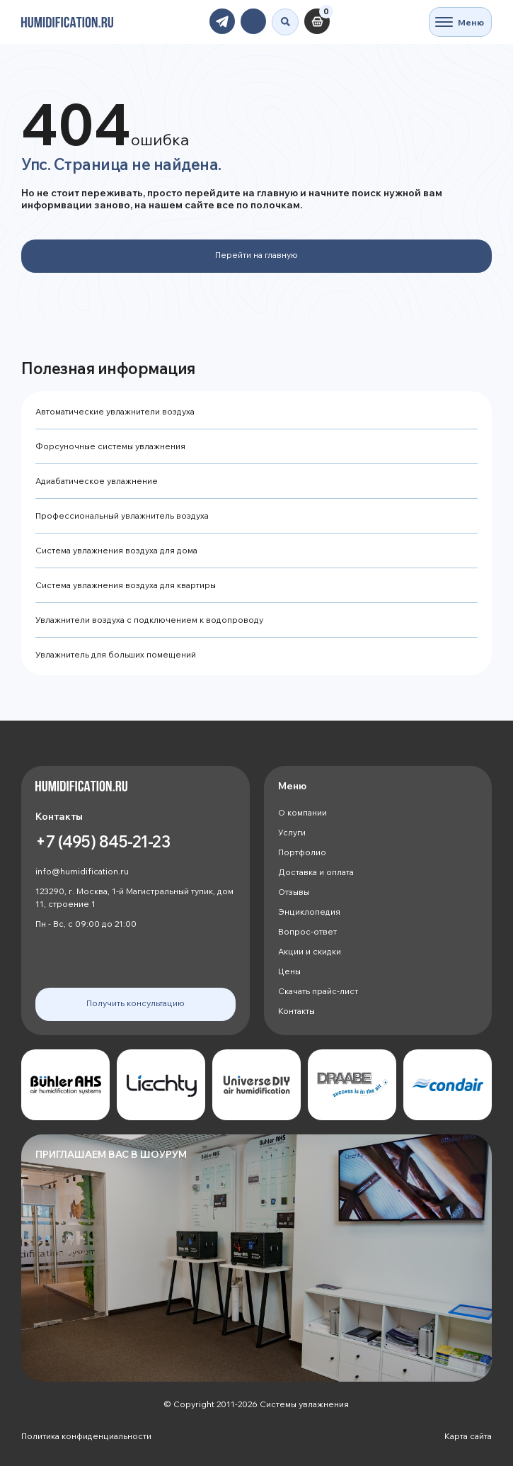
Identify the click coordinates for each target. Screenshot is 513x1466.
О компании (302, 812)
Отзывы (293, 891)
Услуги (292, 832)
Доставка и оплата (316, 872)
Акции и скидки (309, 951)
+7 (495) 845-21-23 (102, 841)
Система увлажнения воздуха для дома (116, 550)
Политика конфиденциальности (86, 1436)
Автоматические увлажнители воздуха (115, 411)
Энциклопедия (309, 911)
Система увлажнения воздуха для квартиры (125, 585)
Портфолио (302, 852)
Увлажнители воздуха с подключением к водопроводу (149, 619)
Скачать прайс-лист (318, 991)
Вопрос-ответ (307, 931)
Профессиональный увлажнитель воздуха (122, 515)
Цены (289, 971)
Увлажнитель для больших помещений (115, 654)
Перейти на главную (256, 254)
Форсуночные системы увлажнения (110, 446)
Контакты (296, 1010)
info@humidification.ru (82, 871)
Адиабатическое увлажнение (96, 480)
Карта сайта (468, 1436)
